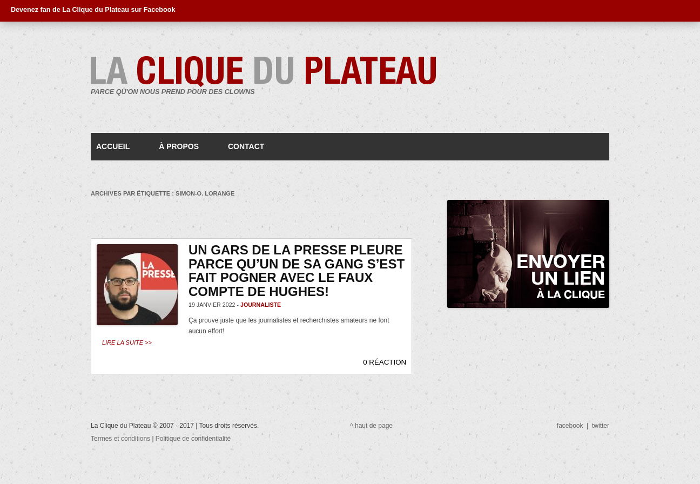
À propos (179, 146)
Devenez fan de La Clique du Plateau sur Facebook (93, 10)
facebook (570, 425)
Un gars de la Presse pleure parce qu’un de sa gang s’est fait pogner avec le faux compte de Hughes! (297, 271)
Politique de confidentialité (193, 438)
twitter (600, 425)
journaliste (260, 304)
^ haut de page (371, 425)
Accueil (113, 146)
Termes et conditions (121, 438)
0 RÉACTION (384, 362)
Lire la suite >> (127, 342)
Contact (246, 146)
